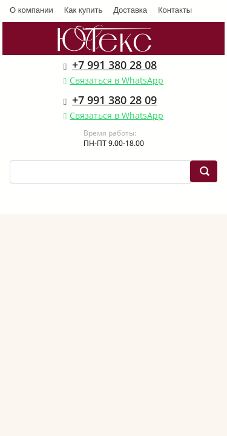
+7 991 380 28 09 (114, 100)
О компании (31, 10)
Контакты (175, 10)
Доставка (130, 10)
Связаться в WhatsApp (116, 80)
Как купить (83, 10)
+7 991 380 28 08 (114, 65)
